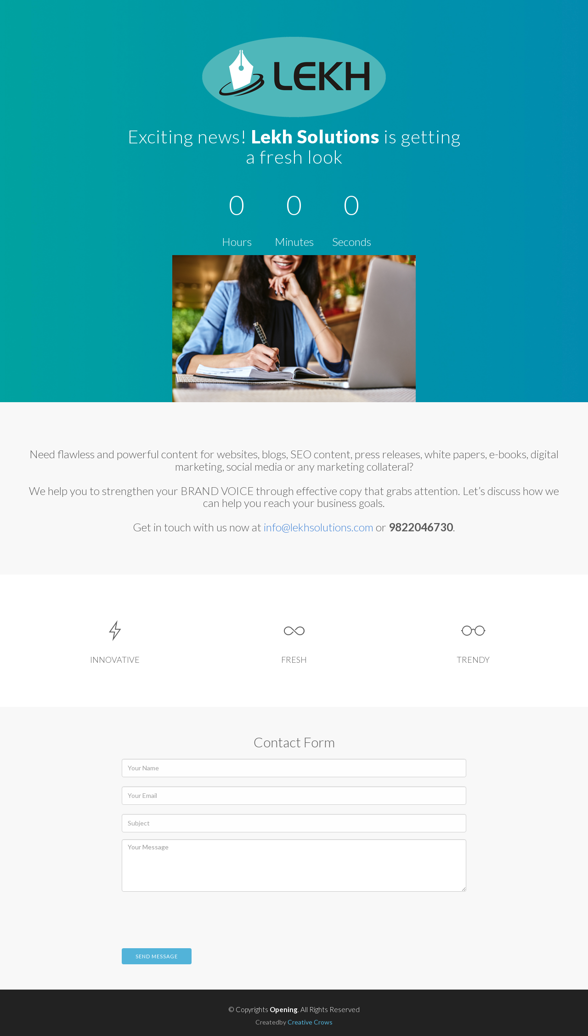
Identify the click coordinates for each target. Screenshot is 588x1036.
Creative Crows (310, 1022)
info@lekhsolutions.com (318, 527)
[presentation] (191, 916)
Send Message (157, 956)
